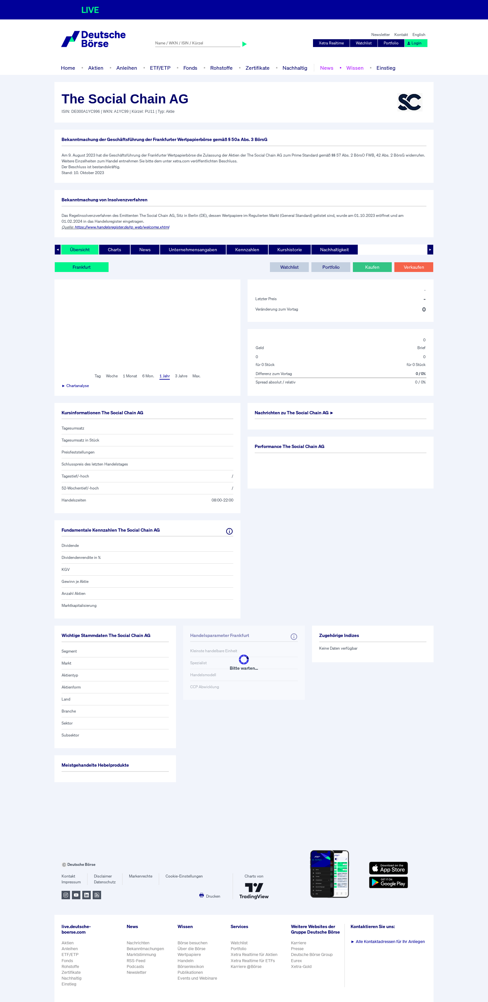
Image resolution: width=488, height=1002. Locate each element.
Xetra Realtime (331, 43)
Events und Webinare (197, 978)
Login (414, 43)
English (418, 34)
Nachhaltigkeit (334, 249)
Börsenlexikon (191, 966)
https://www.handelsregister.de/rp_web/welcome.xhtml (122, 227)
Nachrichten (138, 943)
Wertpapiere (189, 954)
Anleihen (126, 67)
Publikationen (190, 972)
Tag (98, 375)
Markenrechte (140, 876)
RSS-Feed (136, 960)
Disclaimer (103, 876)
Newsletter (380, 34)
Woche (112, 375)
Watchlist (364, 43)
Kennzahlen (247, 249)
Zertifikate (258, 67)
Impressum (71, 881)
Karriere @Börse (246, 966)
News (326, 67)
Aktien (95, 67)
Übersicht (80, 249)
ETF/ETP (160, 67)
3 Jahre (181, 375)
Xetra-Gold (301, 966)
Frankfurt (82, 267)
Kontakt (401, 34)
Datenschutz (105, 881)
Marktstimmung (141, 954)
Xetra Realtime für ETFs (253, 960)
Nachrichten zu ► (294, 412)
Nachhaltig (295, 67)
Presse (297, 948)
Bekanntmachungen (145, 948)
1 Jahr (164, 375)
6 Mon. (148, 375)
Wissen (355, 67)
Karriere (298, 943)
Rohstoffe (221, 67)
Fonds (190, 67)
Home (68, 67)
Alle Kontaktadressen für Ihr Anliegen (388, 941)
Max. (196, 375)
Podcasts (135, 966)
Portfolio (391, 43)
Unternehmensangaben (193, 249)
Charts (114, 249)
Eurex (296, 960)
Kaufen (372, 267)
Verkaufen (414, 267)
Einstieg (386, 67)
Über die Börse (191, 948)
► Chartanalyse (75, 385)
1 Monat (130, 375)
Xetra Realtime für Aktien (254, 954)
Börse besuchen (192, 943)
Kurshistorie (289, 249)
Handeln (185, 960)
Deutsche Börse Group (312, 954)
